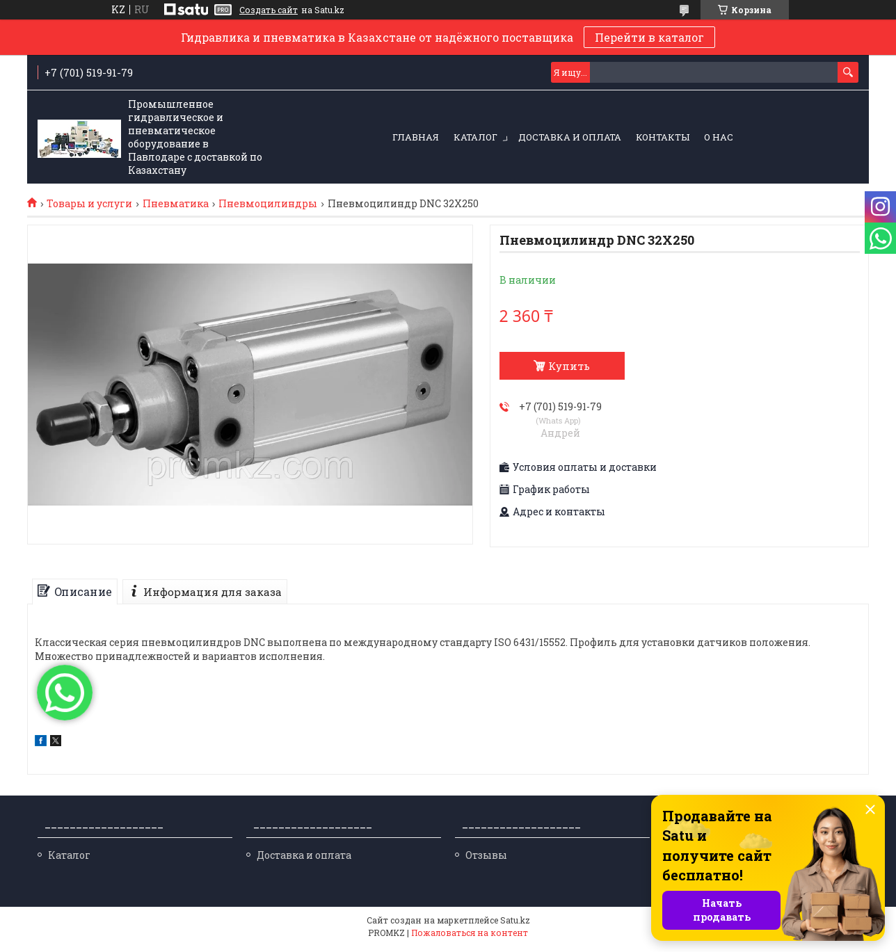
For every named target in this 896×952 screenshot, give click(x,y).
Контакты (662, 137)
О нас (718, 137)
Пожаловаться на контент (469, 938)
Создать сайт (268, 10)
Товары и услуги (89, 203)
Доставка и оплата (569, 137)
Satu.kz (515, 926)
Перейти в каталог (649, 37)
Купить (569, 366)
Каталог (475, 137)
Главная (415, 137)
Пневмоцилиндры (267, 203)
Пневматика (176, 203)
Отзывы (486, 861)
